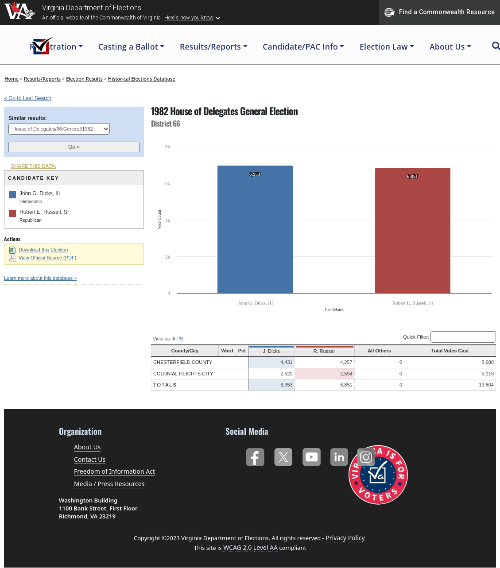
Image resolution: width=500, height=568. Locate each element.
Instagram (367, 455)
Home (11, 78)
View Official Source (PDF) (42, 257)
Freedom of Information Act (114, 471)
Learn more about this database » (40, 278)
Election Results (84, 78)
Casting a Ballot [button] (128, 46)
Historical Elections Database (141, 78)
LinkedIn (339, 455)
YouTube (311, 455)
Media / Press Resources (109, 483)
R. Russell (323, 351)
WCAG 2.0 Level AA (250, 547)
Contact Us (89, 459)
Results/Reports (42, 78)
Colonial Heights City (183, 373)
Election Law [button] (384, 46)
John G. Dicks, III (39, 193)
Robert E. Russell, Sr (44, 212)
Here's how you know (188, 18)
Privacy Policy (345, 537)
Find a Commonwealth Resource (439, 12)
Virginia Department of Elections (91, 8)
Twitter (283, 455)
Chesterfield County (182, 362)
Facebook (255, 455)
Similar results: (27, 118)
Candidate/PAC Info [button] (300, 46)
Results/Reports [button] (210, 46)
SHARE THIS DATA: (33, 166)
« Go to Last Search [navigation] (27, 98)
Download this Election (38, 249)
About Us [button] (447, 46)
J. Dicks (271, 351)
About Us (87, 447)
